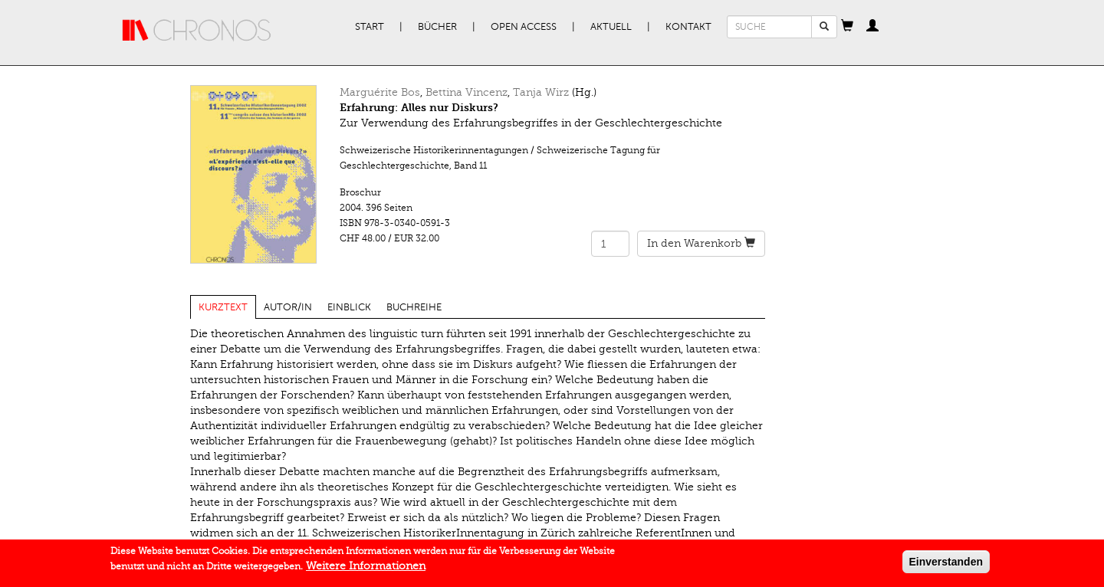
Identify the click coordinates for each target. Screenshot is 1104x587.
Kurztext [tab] (223, 307)
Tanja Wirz (541, 92)
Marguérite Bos (380, 92)
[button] (847, 27)
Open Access (524, 26)
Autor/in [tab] (288, 307)
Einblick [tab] (349, 307)
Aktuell (611, 26)
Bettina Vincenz (467, 92)
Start (369, 26)
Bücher (437, 26)
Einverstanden (946, 564)
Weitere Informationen (366, 568)
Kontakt (688, 26)
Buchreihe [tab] (414, 307)
